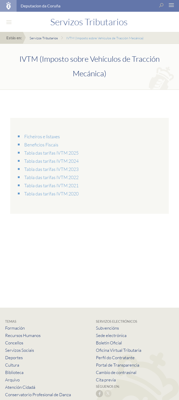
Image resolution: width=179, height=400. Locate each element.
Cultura (12, 365)
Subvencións (107, 328)
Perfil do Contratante (115, 357)
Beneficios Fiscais (41, 144)
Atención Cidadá (20, 387)
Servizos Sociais (19, 350)
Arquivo (12, 379)
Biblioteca (14, 372)
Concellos (14, 342)
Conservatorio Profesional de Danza (38, 394)
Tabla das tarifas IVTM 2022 (51, 177)
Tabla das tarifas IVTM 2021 (51, 185)
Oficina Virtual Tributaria (118, 350)
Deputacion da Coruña (40, 5)
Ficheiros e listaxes (42, 136)
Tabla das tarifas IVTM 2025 (51, 153)
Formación (15, 328)
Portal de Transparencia (117, 365)
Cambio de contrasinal (116, 372)
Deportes (14, 357)
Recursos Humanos (23, 335)
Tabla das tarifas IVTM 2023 (51, 169)
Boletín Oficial (109, 342)
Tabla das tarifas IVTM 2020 (51, 193)
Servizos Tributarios (44, 38)
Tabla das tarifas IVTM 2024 (51, 161)
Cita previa (106, 379)
